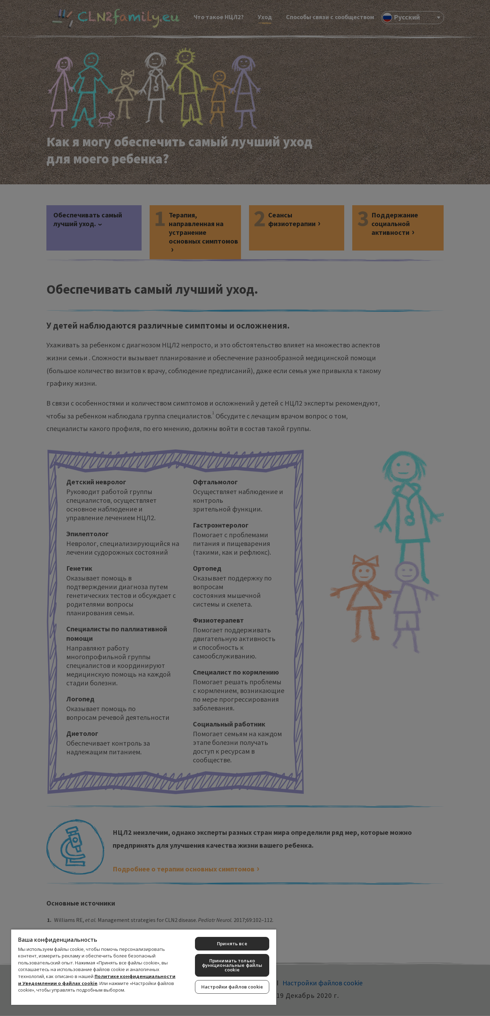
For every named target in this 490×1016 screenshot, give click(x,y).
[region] (143, 967)
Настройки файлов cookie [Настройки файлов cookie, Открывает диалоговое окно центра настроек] (232, 987)
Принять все (232, 943)
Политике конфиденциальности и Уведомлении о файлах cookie (96, 979)
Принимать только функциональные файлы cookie (232, 965)
